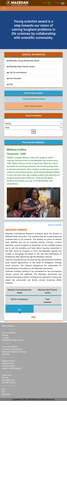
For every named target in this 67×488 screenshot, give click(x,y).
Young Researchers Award (33, 99)
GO (33, 131)
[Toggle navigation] (3, 8)
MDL (47, 3)
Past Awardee (15, 78)
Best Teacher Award (33, 106)
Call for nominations (18, 72)
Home (51, 225)
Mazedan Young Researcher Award (24, 61)
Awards (58, 225)
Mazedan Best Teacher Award (22, 66)
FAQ (11, 84)
